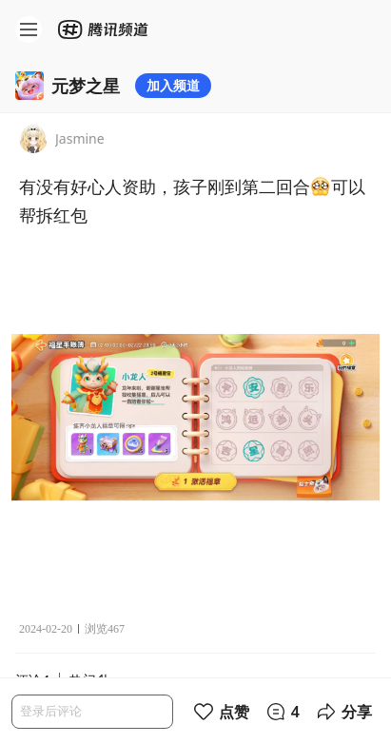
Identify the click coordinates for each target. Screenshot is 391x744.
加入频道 (173, 85)
